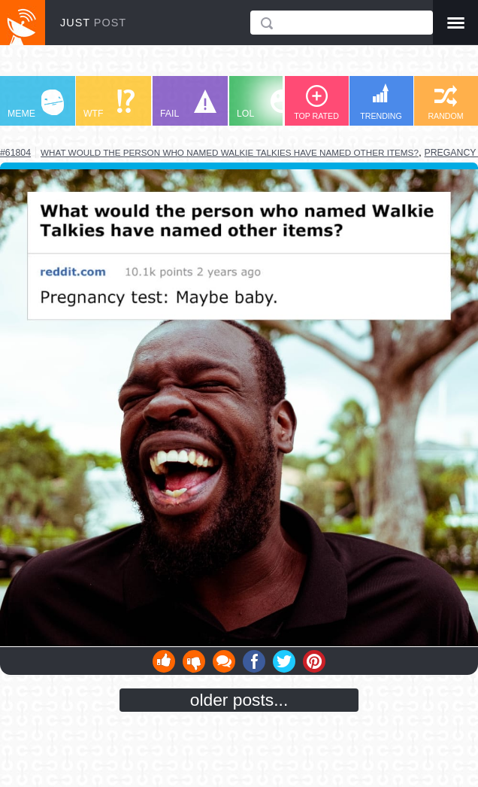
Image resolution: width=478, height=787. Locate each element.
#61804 (15, 152)
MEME (36, 104)
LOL (265, 104)
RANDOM (445, 102)
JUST (93, 23)
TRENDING (381, 102)
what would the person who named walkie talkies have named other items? (230, 152)
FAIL (188, 104)
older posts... (239, 700)
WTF (109, 104)
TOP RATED (316, 102)
